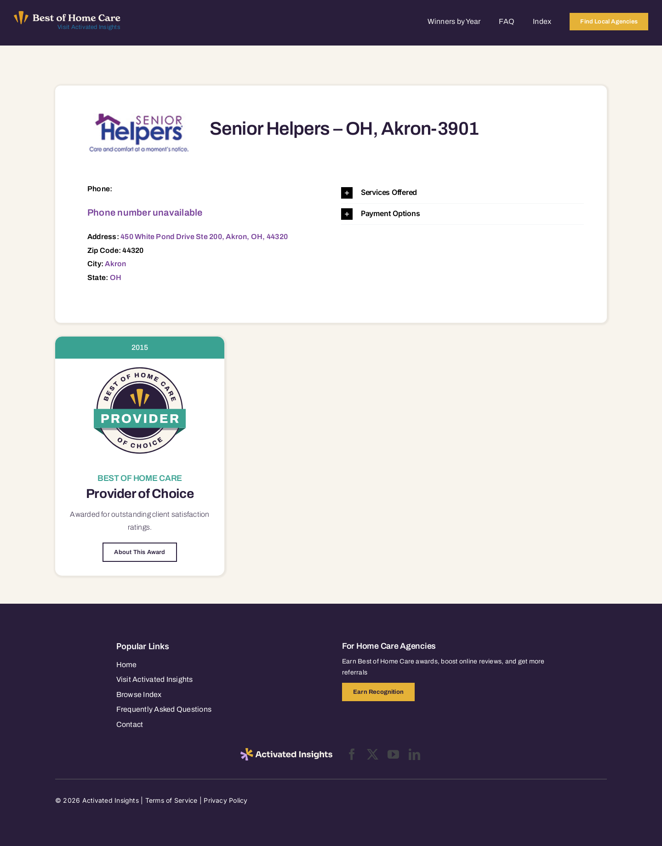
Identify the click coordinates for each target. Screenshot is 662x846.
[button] (462, 193)
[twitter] (372, 754)
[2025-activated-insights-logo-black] (286, 751)
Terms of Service (171, 800)
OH (115, 277)
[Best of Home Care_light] (67, 14)
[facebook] (352, 754)
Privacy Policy (225, 800)
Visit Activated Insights (88, 27)
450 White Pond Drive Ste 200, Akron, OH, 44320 (204, 236)
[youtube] (393, 754)
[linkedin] (414, 754)
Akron (115, 264)
